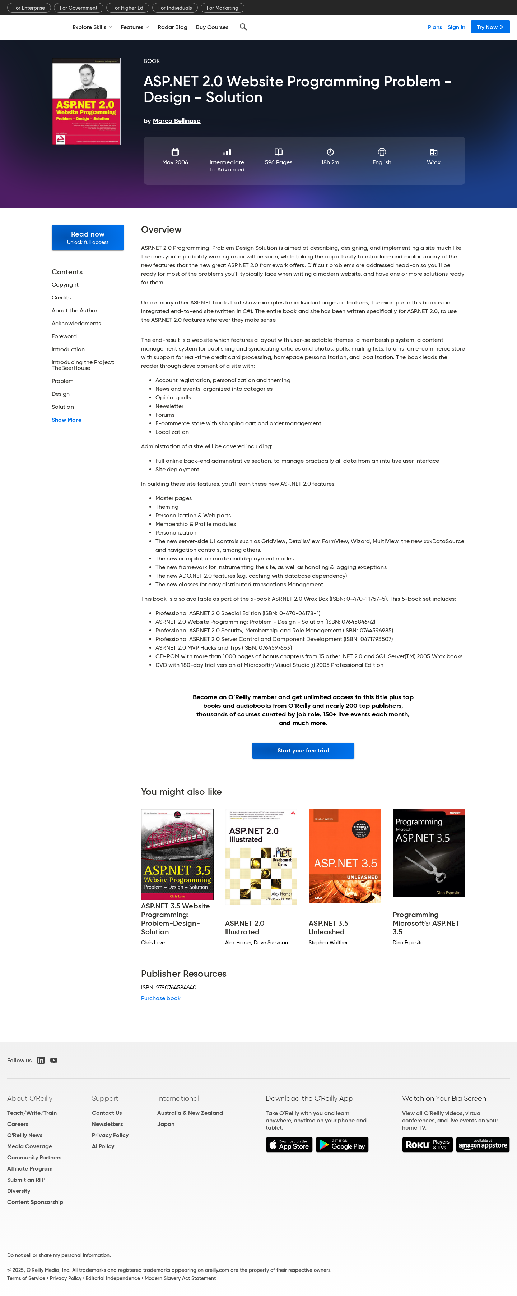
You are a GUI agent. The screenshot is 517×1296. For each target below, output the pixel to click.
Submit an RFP (26, 1179)
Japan (165, 1124)
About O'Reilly (29, 1098)
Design (61, 394)
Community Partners (34, 1157)
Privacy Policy (110, 1135)
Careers (17, 1124)
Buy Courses (212, 27)
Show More (66, 420)
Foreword (64, 336)
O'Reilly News (24, 1135)
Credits (61, 298)
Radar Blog (172, 27)
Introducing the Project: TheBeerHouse (83, 365)
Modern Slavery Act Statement (180, 1278)
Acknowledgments (76, 323)
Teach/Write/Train (32, 1113)
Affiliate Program (30, 1168)
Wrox (433, 162)
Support (105, 1098)
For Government (78, 8)
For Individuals (175, 8)
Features (135, 27)
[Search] (243, 26)
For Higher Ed (127, 8)
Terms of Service (26, 1278)
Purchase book (161, 998)
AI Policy (103, 1146)
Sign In (456, 27)
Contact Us (107, 1113)
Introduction (68, 349)
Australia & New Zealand (190, 1113)
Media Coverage (29, 1146)
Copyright (65, 285)
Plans (435, 27)
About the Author (74, 310)
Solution (63, 407)
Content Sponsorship (35, 1202)
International (178, 1098)
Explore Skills (92, 27)
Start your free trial (303, 750)
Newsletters (107, 1124)
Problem (63, 381)
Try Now (490, 27)
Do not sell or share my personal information (58, 1255)
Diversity (18, 1191)
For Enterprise (29, 8)
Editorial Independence (113, 1278)
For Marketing (222, 8)
